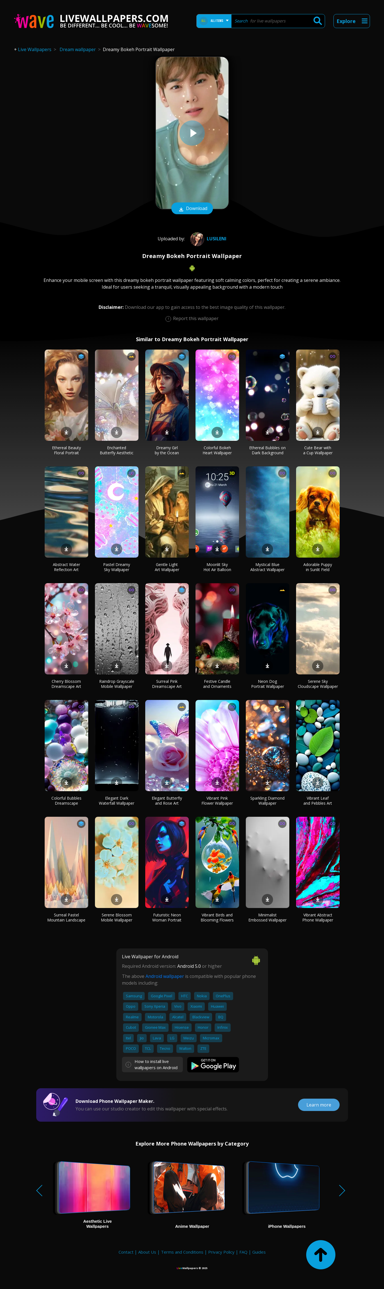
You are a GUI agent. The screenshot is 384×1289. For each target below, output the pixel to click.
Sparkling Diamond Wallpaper (267, 800)
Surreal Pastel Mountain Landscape (66, 917)
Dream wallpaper (78, 49)
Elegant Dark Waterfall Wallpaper (116, 800)
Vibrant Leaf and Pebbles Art (317, 800)
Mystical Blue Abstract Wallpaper (267, 567)
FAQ (243, 1252)
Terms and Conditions (182, 1252)
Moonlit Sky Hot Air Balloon (217, 567)
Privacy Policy (221, 1252)
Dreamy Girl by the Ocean (167, 450)
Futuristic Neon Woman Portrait (166, 917)
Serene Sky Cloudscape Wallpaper (318, 684)
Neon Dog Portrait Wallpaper (267, 684)
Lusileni (207, 239)
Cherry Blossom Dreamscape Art (66, 684)
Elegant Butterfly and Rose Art (167, 800)
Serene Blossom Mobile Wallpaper (116, 917)
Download (192, 209)
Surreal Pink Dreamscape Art (167, 684)
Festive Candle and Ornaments (217, 684)
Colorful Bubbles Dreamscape (66, 800)
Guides (259, 1252)
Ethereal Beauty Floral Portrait (66, 450)
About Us (147, 1252)
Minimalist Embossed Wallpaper (267, 917)
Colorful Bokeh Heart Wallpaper (217, 450)
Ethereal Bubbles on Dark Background (267, 450)
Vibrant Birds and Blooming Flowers (217, 917)
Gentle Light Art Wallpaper (167, 567)
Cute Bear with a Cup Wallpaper (318, 450)
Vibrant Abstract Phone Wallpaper (317, 917)
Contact (126, 1252)
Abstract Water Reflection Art (66, 567)
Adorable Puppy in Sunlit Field (317, 567)
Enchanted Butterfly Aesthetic (116, 450)
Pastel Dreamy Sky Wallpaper (116, 567)
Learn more (318, 1105)
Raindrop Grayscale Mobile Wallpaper (116, 684)
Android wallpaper (165, 976)
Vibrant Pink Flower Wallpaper (217, 800)
